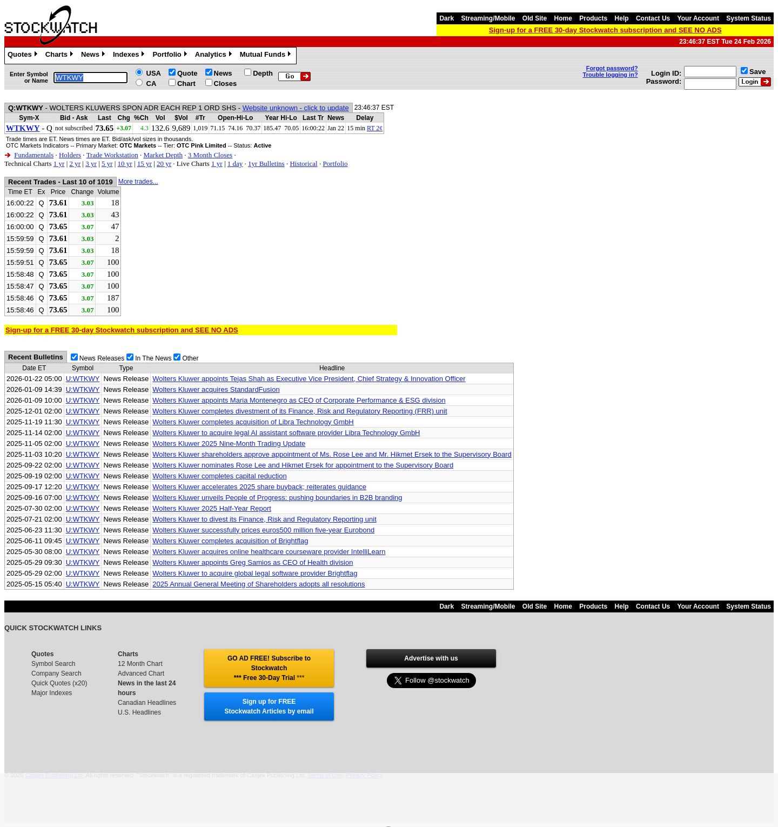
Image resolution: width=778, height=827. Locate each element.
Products (593, 18)
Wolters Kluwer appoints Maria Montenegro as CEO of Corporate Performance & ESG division (298, 400)
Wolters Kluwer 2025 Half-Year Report (211, 508)
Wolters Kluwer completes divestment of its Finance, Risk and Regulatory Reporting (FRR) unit (299, 411)
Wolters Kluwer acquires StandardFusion (215, 389)
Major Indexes (51, 693)
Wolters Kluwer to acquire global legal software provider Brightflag (254, 573)
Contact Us (653, 18)
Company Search (56, 673)
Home (563, 18)
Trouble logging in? (610, 74)
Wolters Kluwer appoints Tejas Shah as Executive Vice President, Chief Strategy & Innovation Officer (308, 379)
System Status (748, 18)
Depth (263, 73)
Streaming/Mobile (488, 18)
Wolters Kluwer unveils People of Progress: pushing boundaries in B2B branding (277, 497)
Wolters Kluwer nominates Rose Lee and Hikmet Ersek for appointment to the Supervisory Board (302, 465)
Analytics (214, 56)
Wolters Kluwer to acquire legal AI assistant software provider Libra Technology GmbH (286, 433)
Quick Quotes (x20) (59, 683)
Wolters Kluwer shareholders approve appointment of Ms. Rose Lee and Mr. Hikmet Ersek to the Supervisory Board (332, 454)
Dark (446, 18)
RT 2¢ (375, 128)
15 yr (144, 163)
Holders (70, 155)
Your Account (698, 18)
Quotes (24, 56)
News (94, 56)
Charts (60, 56)
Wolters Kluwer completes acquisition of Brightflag (230, 541)
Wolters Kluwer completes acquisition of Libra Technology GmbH (252, 422)
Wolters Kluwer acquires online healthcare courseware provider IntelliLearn (268, 552)
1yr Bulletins (266, 163)
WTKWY (23, 128)
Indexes (130, 56)
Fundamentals (33, 155)
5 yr (107, 163)
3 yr (91, 163)
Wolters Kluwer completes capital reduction (219, 476)
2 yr (75, 163)
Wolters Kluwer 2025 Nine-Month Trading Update (228, 443)
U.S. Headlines (139, 712)
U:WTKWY (83, 379)
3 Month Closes (210, 155)
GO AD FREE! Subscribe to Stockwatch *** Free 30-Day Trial (269, 668)
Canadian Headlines (147, 702)
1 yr (59, 163)
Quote (187, 73)
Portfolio (170, 56)
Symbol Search (53, 664)
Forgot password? (612, 68)
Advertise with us (431, 658)
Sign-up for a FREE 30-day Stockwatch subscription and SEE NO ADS (605, 30)
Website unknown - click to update (296, 108)
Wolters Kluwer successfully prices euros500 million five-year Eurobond (263, 530)
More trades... (138, 181)
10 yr (125, 163)
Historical (303, 163)
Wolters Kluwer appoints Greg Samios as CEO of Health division (252, 562)
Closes (225, 83)
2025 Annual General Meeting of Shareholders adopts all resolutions (258, 584)
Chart (186, 83)
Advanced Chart (141, 673)
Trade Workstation (112, 155)
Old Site (534, 18)
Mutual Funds (267, 56)
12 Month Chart (140, 664)
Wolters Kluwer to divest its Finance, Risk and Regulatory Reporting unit (264, 519)
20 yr (164, 163)
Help (622, 18)
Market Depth (163, 155)
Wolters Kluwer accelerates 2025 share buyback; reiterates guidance (259, 487)
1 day (235, 163)
